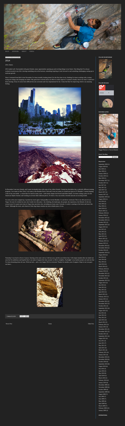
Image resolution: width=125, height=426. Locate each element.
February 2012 (103, 324)
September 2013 (103, 280)
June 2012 (101, 315)
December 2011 (103, 329)
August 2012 (102, 310)
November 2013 (103, 275)
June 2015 (101, 231)
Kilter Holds (68, 193)
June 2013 (101, 287)
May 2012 (101, 317)
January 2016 (102, 215)
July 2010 (101, 368)
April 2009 (102, 403)
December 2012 (103, 301)
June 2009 (101, 399)
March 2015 (102, 238)
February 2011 (103, 352)
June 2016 (101, 203)
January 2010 (102, 382)
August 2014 (102, 255)
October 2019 (102, 176)
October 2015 (102, 222)
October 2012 (102, 306)
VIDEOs (31, 51)
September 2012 (103, 308)
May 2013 (101, 289)
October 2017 (102, 183)
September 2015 (103, 224)
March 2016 (102, 210)
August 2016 (102, 199)
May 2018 (101, 178)
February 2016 (103, 213)
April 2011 (102, 348)
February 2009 (103, 408)
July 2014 (101, 257)
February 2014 (103, 269)
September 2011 (103, 336)
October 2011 (102, 334)
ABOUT (24, 51)
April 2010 (102, 375)
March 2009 (102, 406)
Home (50, 324)
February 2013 (103, 296)
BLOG (7, 51)
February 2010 (103, 380)
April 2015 (102, 236)
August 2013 (102, 282)
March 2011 (102, 350)
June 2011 (101, 343)
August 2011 (102, 338)
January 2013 (102, 299)
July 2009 (101, 396)
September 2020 (103, 164)
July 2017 (101, 185)
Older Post (91, 324)
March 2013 (102, 294)
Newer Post (9, 324)
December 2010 (103, 357)
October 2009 (102, 389)
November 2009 (103, 387)
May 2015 (101, 234)
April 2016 (102, 208)
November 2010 (103, 359)
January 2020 (102, 173)
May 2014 (101, 262)
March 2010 (102, 378)
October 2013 (102, 278)
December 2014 (103, 245)
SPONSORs (15, 51)
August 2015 (102, 227)
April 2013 (102, 292)
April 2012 (102, 320)
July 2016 (101, 201)
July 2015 (101, 229)
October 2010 (102, 361)
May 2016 (101, 206)
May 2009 (101, 401)
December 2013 (103, 273)
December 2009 (103, 385)
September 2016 (103, 197)
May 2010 (101, 373)
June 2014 (101, 259)
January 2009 (102, 410)
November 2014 (103, 248)
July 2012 (101, 313)
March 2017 (102, 192)
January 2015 (102, 243)
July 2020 (101, 169)
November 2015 (103, 220)
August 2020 (102, 166)
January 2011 (102, 354)
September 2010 (103, 364)
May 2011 (101, 345)
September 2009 (103, 392)
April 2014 (102, 264)
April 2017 (102, 190)
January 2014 (102, 271)
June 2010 (101, 371)
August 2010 (102, 366)
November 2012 (103, 303)
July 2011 (101, 340)
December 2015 (103, 217)
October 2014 (102, 250)
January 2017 (102, 194)
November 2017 (103, 180)
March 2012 (102, 322)
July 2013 (101, 285)
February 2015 (103, 241)
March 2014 (102, 266)
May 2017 (101, 187)
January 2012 (102, 327)
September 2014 (103, 252)
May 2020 (101, 171)
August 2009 (102, 394)
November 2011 (103, 331)
